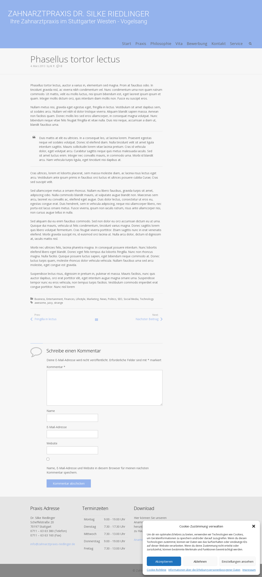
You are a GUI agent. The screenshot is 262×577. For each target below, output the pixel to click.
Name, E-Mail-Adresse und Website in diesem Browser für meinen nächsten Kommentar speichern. (98, 470)
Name (51, 411)
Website (52, 443)
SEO (120, 299)
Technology (147, 299)
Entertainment (54, 299)
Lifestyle (80, 299)
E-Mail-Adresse (57, 427)
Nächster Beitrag (147, 319)
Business (40, 299)
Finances (69, 299)
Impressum (249, 570)
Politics (112, 299)
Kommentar (56, 367)
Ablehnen (200, 561)
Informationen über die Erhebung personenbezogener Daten (204, 570)
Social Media (131, 299)
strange (58, 303)
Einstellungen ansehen (237, 561)
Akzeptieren (164, 561)
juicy (50, 303)
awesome (40, 303)
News (103, 299)
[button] (254, 526)
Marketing (93, 299)
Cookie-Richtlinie (156, 570)
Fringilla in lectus (46, 319)
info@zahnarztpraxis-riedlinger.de (52, 544)
